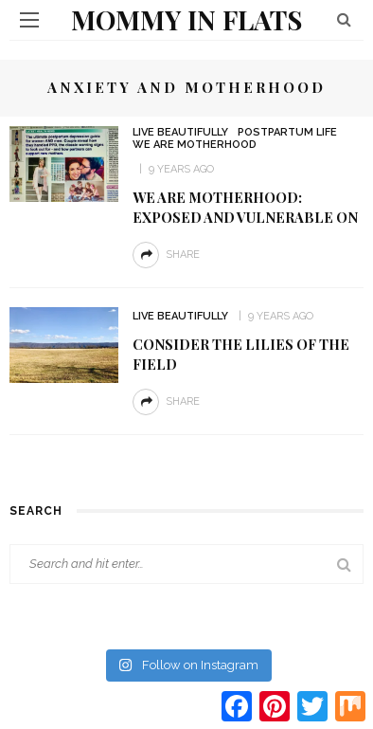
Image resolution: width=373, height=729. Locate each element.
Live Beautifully (180, 132)
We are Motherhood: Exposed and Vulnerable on (245, 207)
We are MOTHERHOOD (195, 144)
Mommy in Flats (186, 19)
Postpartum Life (287, 132)
